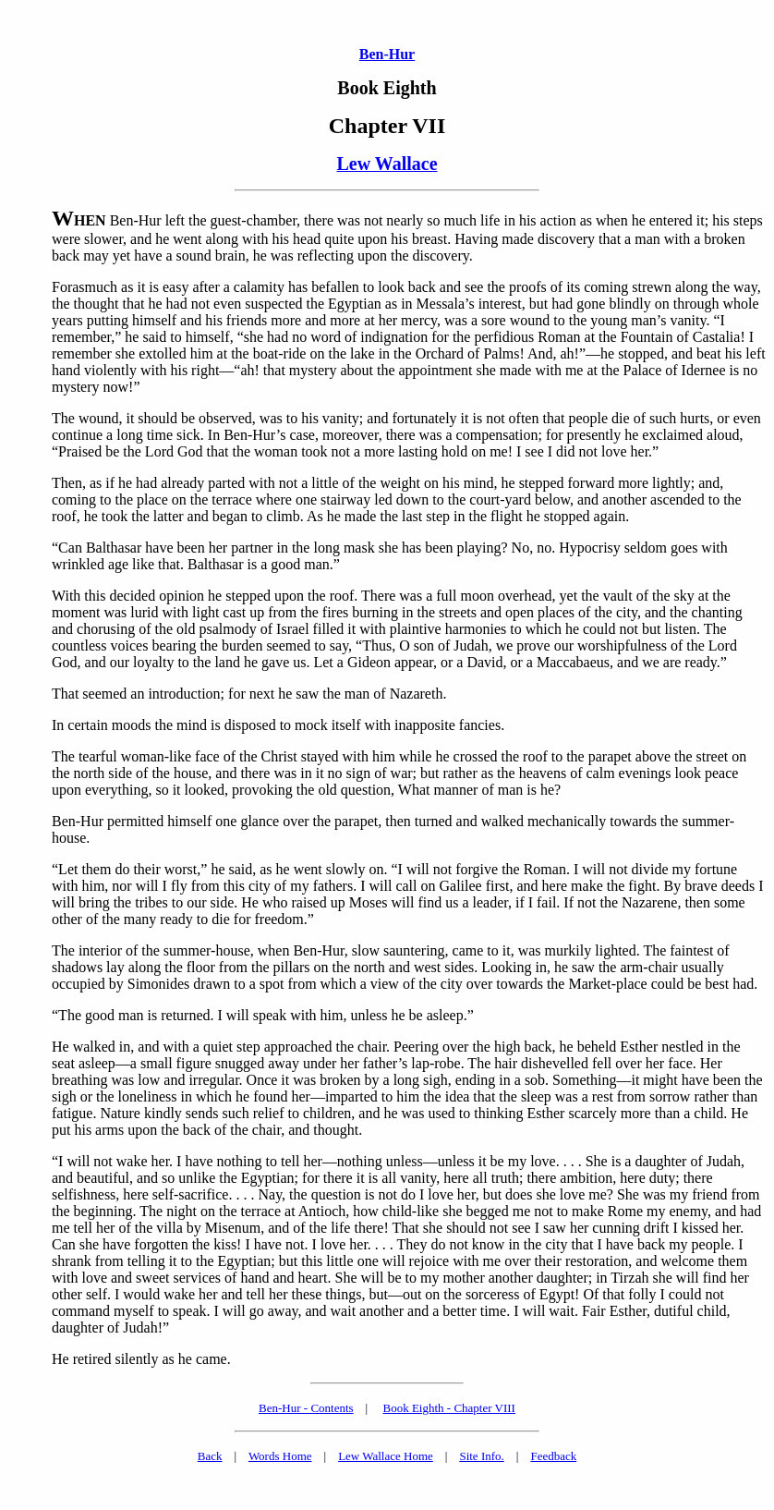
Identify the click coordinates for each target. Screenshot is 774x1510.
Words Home (280, 1456)
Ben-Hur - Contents (306, 1408)
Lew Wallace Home (385, 1456)
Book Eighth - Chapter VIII (448, 1408)
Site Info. (481, 1456)
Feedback (553, 1456)
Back (210, 1456)
